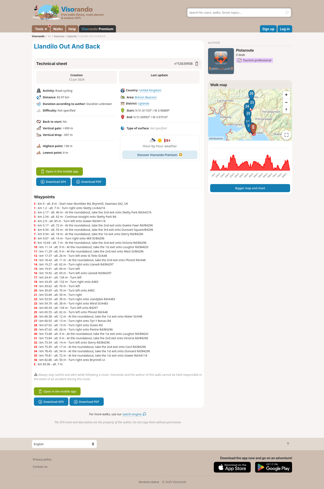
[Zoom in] (286, 95)
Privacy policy (42, 459)
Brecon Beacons (146, 97)
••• (49, 36)
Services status (149, 482)
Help (72, 29)
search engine (134, 414)
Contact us (40, 467)
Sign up (268, 29)
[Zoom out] (286, 102)
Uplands (143, 103)
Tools (42, 28)
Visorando (38, 36)
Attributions (216, 138)
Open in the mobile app (59, 171)
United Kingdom (150, 90)
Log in (285, 29)
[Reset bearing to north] (286, 109)
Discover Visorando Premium (159, 155)
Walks (58, 29)
